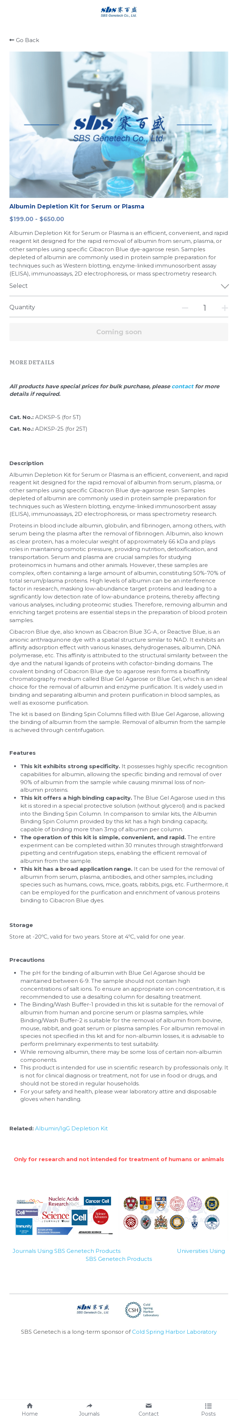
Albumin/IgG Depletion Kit (71, 1128)
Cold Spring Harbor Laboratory (174, 1331)
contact (183, 386)
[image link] (119, 10)
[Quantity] (205, 308)
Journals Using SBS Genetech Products (66, 1250)
